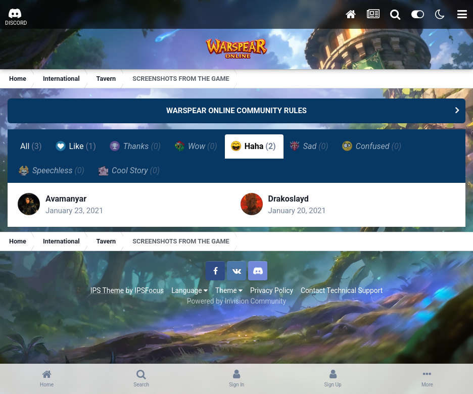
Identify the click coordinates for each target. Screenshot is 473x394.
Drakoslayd (288, 199)
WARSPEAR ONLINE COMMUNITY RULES (236, 110)
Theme (229, 290)
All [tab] (31, 146)
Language (189, 290)
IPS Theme (107, 290)
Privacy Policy (271, 290)
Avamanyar (65, 199)
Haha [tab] (253, 146)
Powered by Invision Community (236, 301)
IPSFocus (149, 290)
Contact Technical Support (342, 290)
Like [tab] (76, 146)
